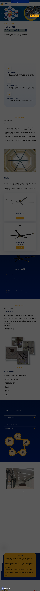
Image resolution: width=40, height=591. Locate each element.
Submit (14, 305)
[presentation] (20, 303)
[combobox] (13, 294)
